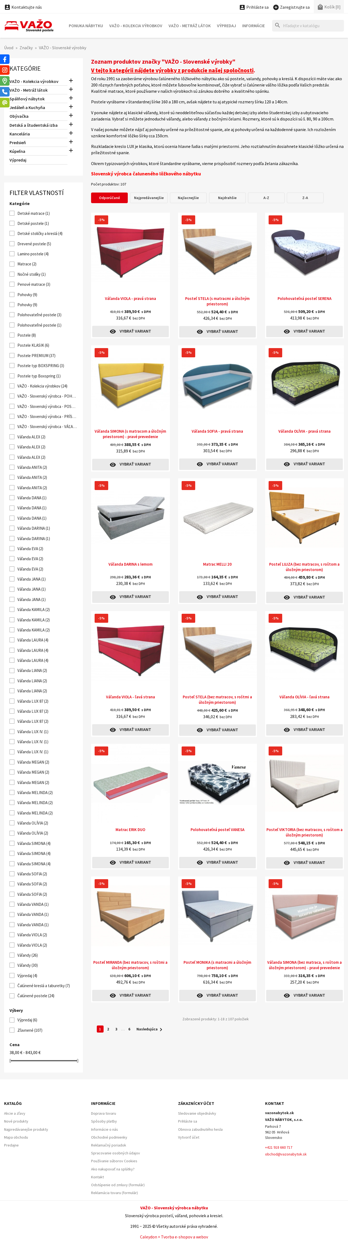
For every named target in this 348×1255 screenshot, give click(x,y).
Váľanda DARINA (33, 528)
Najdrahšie (227, 197)
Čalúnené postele (35, 995)
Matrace (26, 264)
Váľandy (27, 955)
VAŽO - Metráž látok (190, 25)
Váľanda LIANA (32, 670)
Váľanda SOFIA (32, 873)
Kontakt (97, 1177)
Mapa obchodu (16, 1137)
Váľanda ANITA (32, 467)
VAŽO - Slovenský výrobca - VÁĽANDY (47, 426)
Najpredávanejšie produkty (26, 1129)
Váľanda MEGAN (33, 762)
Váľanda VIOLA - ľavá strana (130, 696)
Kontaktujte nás (23, 7)
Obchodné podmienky (109, 1137)
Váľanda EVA (30, 548)
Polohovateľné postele (39, 314)
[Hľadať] (308, 26)
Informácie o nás (104, 1129)
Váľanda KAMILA (33, 609)
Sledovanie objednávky (197, 1113)
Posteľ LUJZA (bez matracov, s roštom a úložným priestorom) (304, 567)
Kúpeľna (17, 151)
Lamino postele (33, 253)
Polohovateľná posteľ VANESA (217, 829)
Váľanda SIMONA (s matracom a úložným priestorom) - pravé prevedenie (130, 434)
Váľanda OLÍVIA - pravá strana (304, 431)
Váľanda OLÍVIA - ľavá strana (304, 696)
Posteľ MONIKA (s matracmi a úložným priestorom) (217, 965)
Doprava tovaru (103, 1113)
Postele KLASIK (33, 345)
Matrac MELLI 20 (217, 564)
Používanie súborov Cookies (114, 1160)
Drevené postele (34, 243)
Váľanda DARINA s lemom (130, 564)
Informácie (253, 25)
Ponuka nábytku (86, 25)
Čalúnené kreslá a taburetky (43, 985)
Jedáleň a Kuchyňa (27, 107)
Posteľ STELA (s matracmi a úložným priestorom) (217, 301)
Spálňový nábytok (27, 98)
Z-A (305, 197)
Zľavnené (29, 1030)
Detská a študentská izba (34, 125)
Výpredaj (226, 25)
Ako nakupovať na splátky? (113, 1169)
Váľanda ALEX (31, 436)
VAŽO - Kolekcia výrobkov (135, 25)
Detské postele (33, 223)
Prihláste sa (187, 1121)
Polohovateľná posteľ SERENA (304, 298)
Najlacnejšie (188, 197)
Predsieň (18, 142)
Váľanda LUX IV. (32, 731)
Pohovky (27, 294)
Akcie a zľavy (14, 1113)
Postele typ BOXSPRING (40, 365)
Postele (26, 335)
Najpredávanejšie (149, 197)
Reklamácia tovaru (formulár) (114, 1192)
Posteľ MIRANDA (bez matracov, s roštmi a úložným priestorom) (130, 965)
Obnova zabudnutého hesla (200, 1129)
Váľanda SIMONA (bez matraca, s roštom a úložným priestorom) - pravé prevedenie (304, 965)
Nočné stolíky (31, 274)
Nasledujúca (150, 1029)
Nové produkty (16, 1121)
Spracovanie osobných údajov (115, 1153)
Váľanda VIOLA (32, 934)
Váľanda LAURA (32, 640)
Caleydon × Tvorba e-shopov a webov (174, 1236)
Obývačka (19, 116)
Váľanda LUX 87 (32, 701)
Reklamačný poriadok (108, 1145)
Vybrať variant (130, 331)
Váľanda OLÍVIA (32, 823)
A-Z (266, 197)
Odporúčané (109, 197)
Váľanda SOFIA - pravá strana (217, 431)
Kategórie (25, 68)
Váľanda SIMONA (34, 843)
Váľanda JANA (31, 579)
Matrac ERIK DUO (130, 829)
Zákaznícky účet (196, 1103)
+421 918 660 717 (278, 1147)
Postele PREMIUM (36, 355)
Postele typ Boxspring (39, 376)
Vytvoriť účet (188, 1137)
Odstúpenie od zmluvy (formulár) (118, 1184)
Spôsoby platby (104, 1121)
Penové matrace (33, 284)
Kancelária (20, 134)
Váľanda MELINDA (35, 792)
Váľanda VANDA (33, 904)
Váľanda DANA (31, 497)
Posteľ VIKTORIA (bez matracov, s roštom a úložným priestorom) (304, 832)
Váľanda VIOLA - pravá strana (130, 298)
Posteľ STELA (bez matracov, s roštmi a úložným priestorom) (217, 699)
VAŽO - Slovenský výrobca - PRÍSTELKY (47, 416)
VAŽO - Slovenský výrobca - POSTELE (47, 406)
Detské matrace (33, 213)
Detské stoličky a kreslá (40, 233)
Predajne (11, 1145)
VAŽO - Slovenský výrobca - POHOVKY (47, 396)
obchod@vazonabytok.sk (286, 1154)
